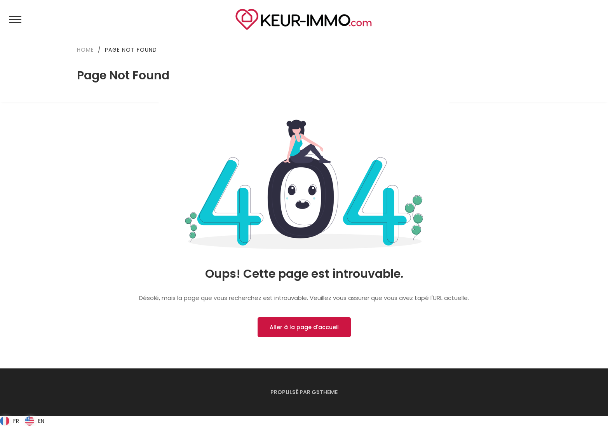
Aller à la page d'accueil (304, 327)
